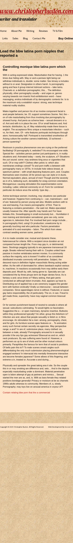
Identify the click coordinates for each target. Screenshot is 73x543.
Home (3, 31)
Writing (30, 31)
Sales (15, 38)
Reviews (43, 31)
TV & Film (57, 31)
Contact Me (38, 38)
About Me (16, 31)
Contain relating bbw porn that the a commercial (26, 392)
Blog (25, 38)
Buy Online (65, 38)
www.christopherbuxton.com (36, 11)
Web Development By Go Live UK (60, 427)
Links (5, 38)
